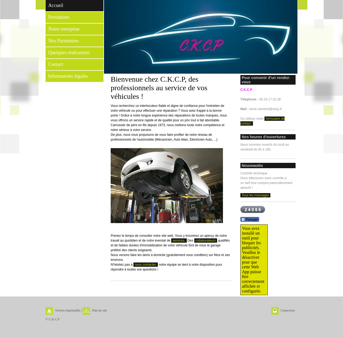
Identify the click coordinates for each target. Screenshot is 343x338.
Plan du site (99, 310)
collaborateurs (206, 240)
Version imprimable (67, 310)
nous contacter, (145, 264)
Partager (249, 219)
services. (179, 240)
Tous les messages (255, 195)
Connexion (288, 310)
